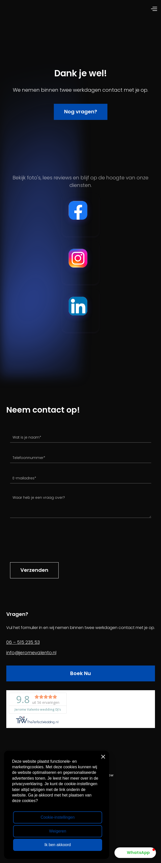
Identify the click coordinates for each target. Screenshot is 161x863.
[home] (42, 9)
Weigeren (57, 831)
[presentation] (48, 543)
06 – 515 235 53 (23, 642)
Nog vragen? (80, 111)
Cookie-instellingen (57, 817)
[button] (118, 9)
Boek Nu (80, 673)
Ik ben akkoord (58, 845)
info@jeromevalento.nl (31, 652)
